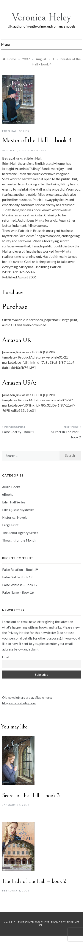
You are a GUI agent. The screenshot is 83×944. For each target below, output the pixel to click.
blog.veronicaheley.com (19, 703)
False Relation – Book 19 (20, 569)
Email (5, 657)
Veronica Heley (41, 17)
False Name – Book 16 (18, 592)
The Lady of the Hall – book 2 (34, 881)
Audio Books (11, 487)
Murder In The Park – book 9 (66, 434)
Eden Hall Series (15, 131)
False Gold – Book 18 (17, 577)
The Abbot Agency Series (20, 533)
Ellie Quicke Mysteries (18, 510)
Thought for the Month (19, 540)
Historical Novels (14, 517)
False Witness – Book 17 (20, 585)
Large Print (10, 525)
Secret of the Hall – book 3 (31, 795)
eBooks (7, 494)
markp (41, 150)
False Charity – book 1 (18, 432)
